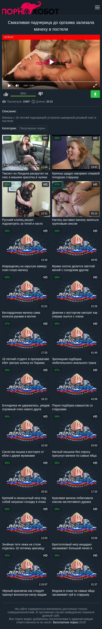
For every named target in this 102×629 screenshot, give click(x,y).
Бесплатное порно (65, 622)
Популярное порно (32, 128)
